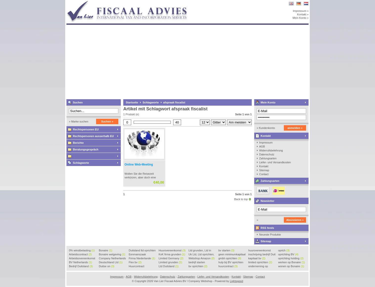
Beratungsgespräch (85, 149)
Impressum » (301, 10)
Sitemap (264, 170)
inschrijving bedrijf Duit (261, 254)
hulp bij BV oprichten (230, 262)
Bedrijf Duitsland (81, 266)
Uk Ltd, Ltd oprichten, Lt (201, 254)
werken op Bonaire (291, 262)
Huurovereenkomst (172, 250)
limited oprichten (260, 262)
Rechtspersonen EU (86, 129)
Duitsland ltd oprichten (142, 250)
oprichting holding (291, 258)
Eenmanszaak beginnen (137, 254)
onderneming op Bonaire (258, 266)
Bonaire (105, 250)
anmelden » (295, 127)
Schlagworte (81, 162)
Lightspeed (236, 281)
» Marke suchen (78, 121)
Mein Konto (268, 102)
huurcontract (228, 266)
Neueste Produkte (270, 234)
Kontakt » (303, 14)
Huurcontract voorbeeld (137, 266)
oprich (284, 250)
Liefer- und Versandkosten (275, 162)
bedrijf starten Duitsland (196, 262)
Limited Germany (171, 258)
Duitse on (106, 266)
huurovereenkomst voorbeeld (259, 250)
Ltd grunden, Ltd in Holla (199, 250)
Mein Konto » (300, 17)
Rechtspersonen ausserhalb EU (93, 136)
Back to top (241, 199)
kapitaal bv (256, 258)
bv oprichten (197, 266)
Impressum (265, 142)
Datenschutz (266, 154)
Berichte (78, 142)
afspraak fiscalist (174, 102)
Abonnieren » (295, 219)
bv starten (226, 250)
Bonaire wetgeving (112, 254)
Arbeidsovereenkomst (82, 258)
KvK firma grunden (172, 254)
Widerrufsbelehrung (271, 150)
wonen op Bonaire (291, 266)
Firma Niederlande (142, 258)
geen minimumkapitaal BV (232, 254)
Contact (264, 174)
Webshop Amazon (201, 258)
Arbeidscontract (80, 254)
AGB (262, 146)
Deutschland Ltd (111, 262)
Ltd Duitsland (169, 266)
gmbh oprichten (229, 258)
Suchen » (107, 121)
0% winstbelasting (82, 250)
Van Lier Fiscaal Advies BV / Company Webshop (131, 2)
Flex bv (135, 262)
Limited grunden (170, 262)
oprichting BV (288, 254)
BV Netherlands (80, 262)
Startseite (132, 102)
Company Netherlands (112, 258)
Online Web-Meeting (139, 164)
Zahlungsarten (267, 158)
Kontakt (266, 135)
